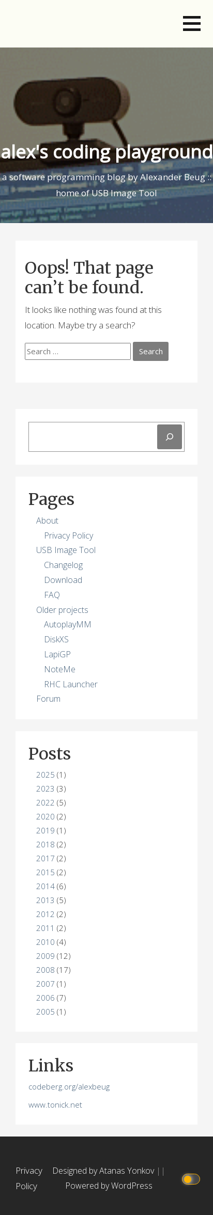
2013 (45, 900)
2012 (45, 914)
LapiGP (57, 654)
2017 (45, 858)
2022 (45, 802)
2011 (45, 928)
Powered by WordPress (109, 1185)
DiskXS (56, 639)
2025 (45, 774)
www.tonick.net (55, 1104)
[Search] (169, 436)
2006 (45, 997)
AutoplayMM (68, 624)
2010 (45, 942)
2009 (45, 956)
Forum (48, 698)
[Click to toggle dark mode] (193, 1178)
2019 (45, 830)
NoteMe (59, 669)
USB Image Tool (66, 550)
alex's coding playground (107, 151)
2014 (45, 886)
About (47, 520)
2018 (45, 844)
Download (63, 580)
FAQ (52, 595)
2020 (45, 816)
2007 (45, 984)
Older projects (62, 610)
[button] (192, 23)
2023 (45, 788)
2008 (45, 970)
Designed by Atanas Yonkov (104, 1170)
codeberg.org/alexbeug (69, 1086)
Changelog (63, 565)
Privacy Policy (68, 535)
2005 (45, 1011)
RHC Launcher (71, 684)
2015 (45, 872)
